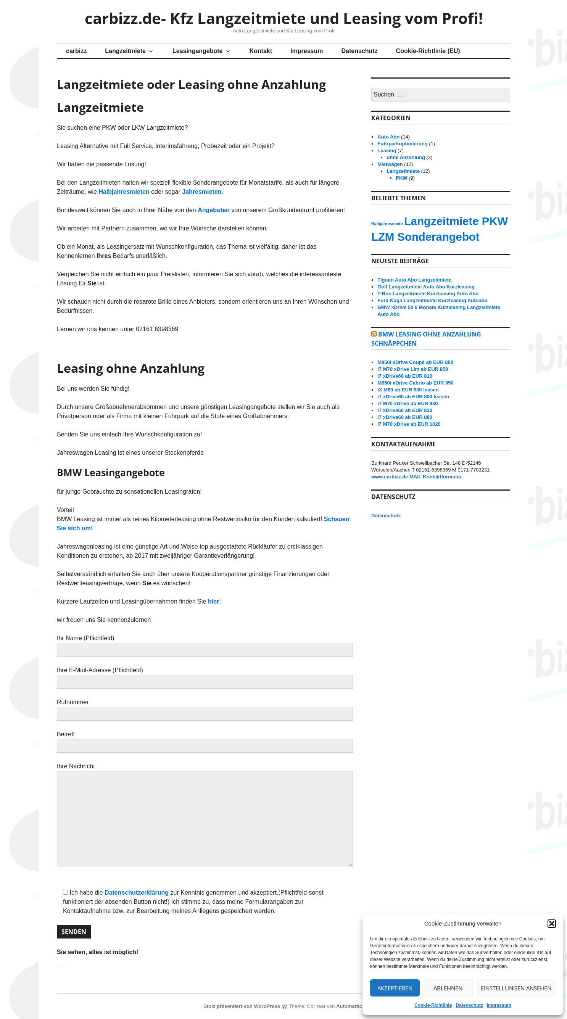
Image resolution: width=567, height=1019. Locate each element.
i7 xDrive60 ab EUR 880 (404, 417)
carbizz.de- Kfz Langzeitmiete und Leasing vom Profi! (284, 18)
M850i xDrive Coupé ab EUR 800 (415, 362)
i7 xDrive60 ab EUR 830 (404, 410)
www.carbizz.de (389, 477)
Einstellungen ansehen (516, 988)
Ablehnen (447, 988)
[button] (552, 923)
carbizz (76, 51)
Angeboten (214, 210)
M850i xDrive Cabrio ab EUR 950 (415, 383)
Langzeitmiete (125, 51)
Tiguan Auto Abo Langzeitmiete (414, 280)
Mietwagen (390, 164)
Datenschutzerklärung (137, 892)
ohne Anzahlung (406, 157)
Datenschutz (469, 1005)
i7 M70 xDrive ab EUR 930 (407, 403)
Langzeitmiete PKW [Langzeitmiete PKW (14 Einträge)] (456, 221)
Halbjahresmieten (123, 191)
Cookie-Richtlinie (433, 1005)
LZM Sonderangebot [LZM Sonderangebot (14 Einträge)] (425, 236)
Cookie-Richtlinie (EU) (428, 51)
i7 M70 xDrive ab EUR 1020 (408, 424)
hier (213, 601)
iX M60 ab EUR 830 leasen (407, 390)
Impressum (499, 1005)
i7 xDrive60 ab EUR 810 (404, 376)
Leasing (386, 150)
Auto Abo (388, 137)
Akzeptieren (394, 988)
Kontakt (261, 51)
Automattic (349, 1006)
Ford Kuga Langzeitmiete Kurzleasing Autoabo (432, 300)
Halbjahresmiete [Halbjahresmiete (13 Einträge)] (387, 223)
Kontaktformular (442, 477)
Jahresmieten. (202, 191)
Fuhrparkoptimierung (402, 143)
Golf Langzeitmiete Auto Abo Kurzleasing (426, 287)
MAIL (415, 477)
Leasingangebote (197, 51)
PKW (401, 178)
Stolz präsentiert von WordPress (241, 1006)
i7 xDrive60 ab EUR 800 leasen (413, 396)
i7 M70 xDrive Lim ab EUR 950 (412, 369)
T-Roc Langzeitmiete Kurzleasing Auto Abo (427, 293)
